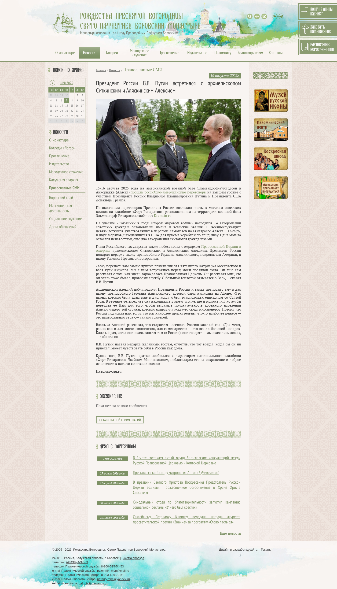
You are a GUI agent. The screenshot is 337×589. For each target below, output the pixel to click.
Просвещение (59, 156)
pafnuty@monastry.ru (93, 583)
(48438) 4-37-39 (77, 562)
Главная (101, 70)
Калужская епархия (63, 180)
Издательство (59, 164)
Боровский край (61, 198)
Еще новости (230, 534)
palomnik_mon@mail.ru (113, 570)
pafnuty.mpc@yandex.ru (113, 579)
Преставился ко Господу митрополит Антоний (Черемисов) (176, 473)
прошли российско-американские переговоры (168, 192)
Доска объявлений (63, 227)
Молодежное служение (66, 172)
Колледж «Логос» (62, 148)
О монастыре (59, 140)
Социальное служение (65, 219)
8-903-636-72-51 (112, 575)
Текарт (265, 549)
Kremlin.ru (163, 216)
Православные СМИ (64, 188)
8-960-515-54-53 (112, 566)
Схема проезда (133, 558)
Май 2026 (66, 83)
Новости (60, 132)
